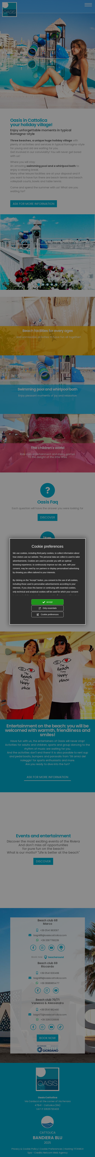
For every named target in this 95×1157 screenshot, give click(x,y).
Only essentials (47, 608)
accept (47, 602)
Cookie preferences (47, 614)
